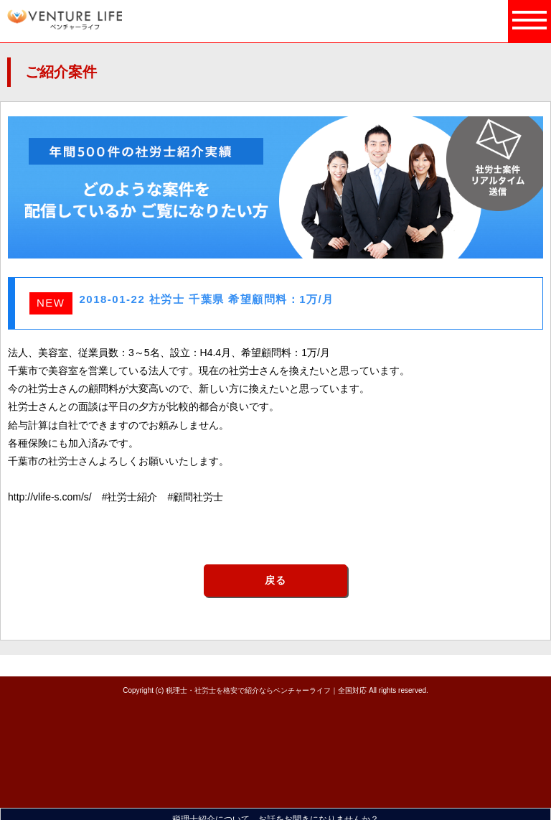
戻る (276, 580)
